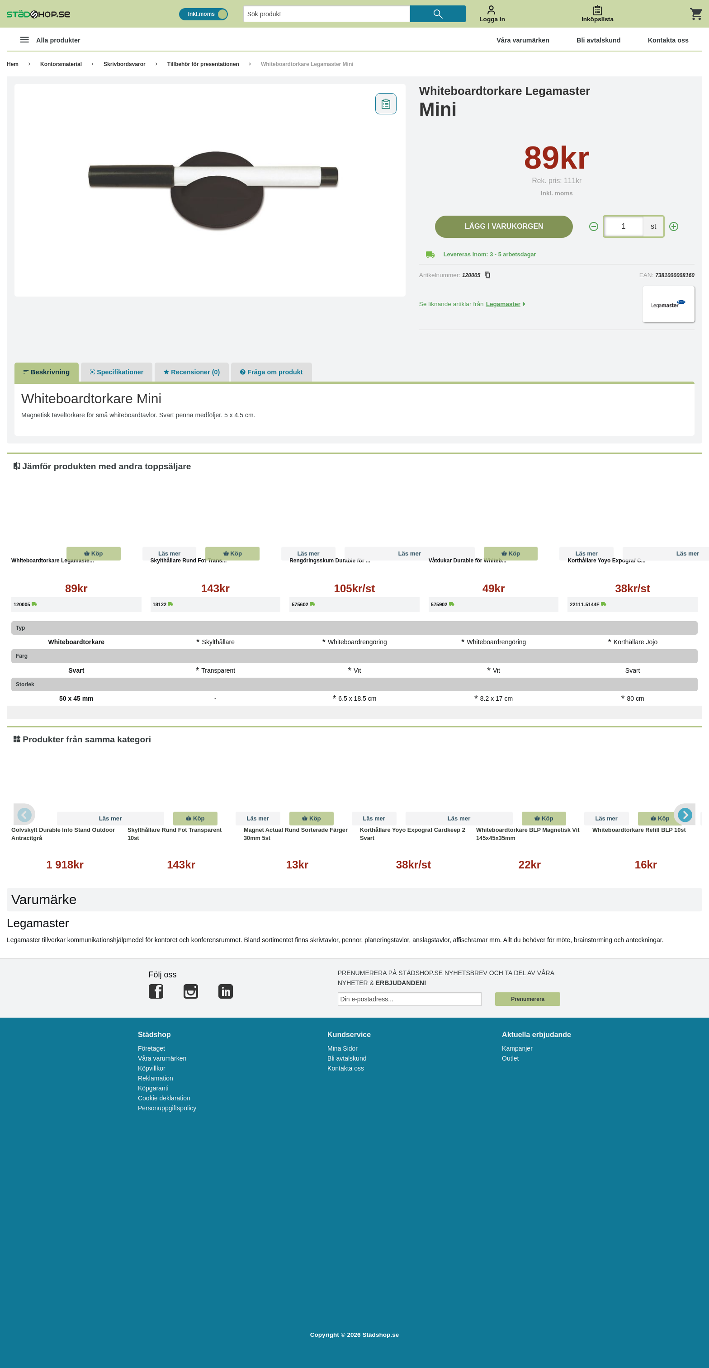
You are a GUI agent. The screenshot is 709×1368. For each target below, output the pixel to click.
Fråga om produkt (271, 372)
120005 (476, 275)
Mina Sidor (342, 1048)
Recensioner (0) (192, 372)
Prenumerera (527, 999)
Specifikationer (116, 372)
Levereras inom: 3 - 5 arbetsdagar (490, 254)
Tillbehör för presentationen (203, 64)
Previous (25, 814)
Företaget (151, 1048)
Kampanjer (517, 1048)
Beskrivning (47, 372)
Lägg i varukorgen (504, 226)
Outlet (510, 1058)
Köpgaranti (153, 1088)
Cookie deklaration (164, 1098)
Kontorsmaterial (61, 64)
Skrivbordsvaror (125, 64)
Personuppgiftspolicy (167, 1108)
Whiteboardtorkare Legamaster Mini (307, 64)
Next (684, 814)
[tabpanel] (210, 190)
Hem (13, 64)
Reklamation (155, 1078)
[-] (593, 226)
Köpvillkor (151, 1068)
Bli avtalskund (346, 1058)
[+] (673, 226)
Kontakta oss (345, 1068)
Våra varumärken (162, 1058)
